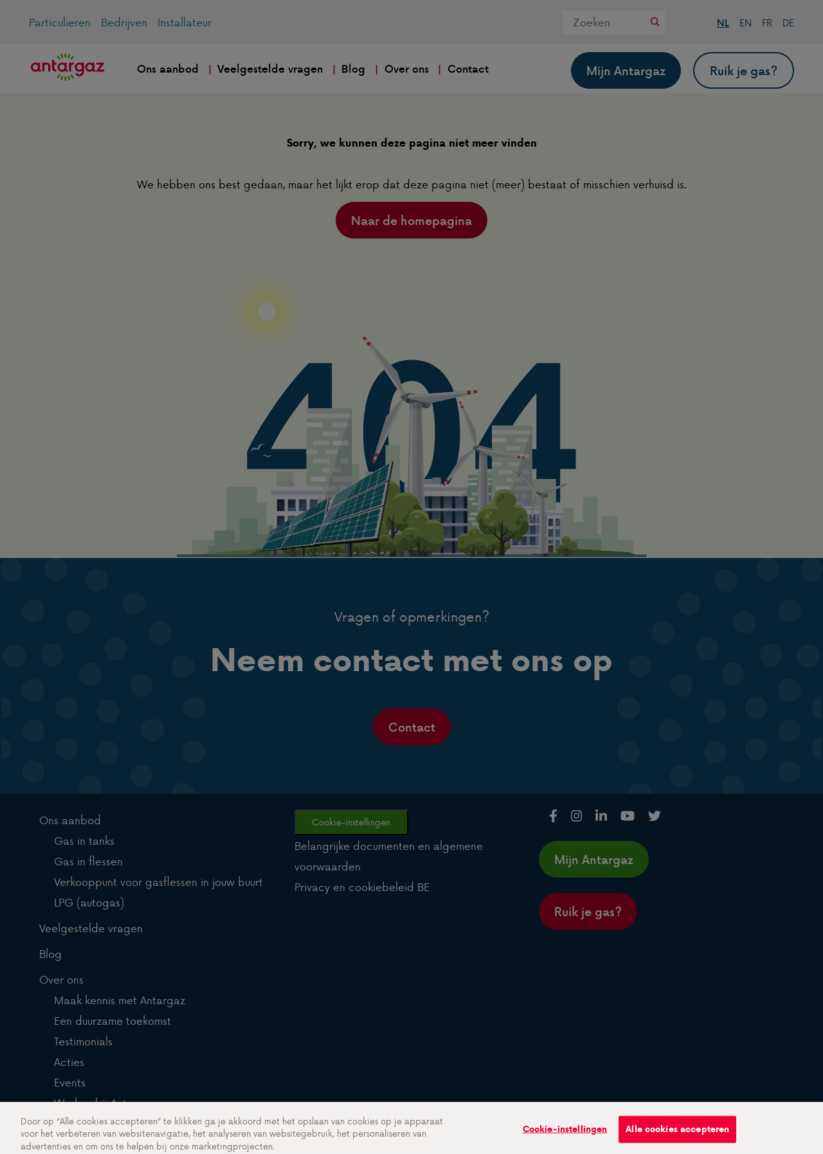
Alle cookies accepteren (677, 1134)
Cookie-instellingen (565, 1134)
